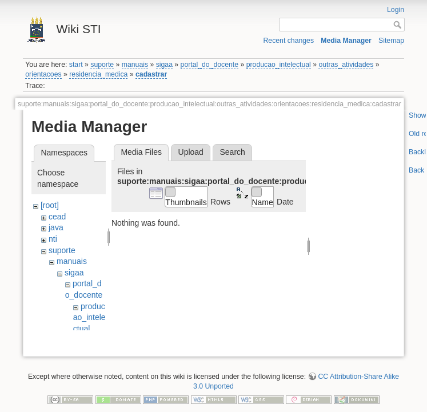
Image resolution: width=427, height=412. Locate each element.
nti (53, 238)
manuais (135, 65)
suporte (102, 65)
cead (57, 216)
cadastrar (151, 74)
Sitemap (391, 41)
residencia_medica (98, 74)
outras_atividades (345, 65)
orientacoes (43, 74)
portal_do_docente (210, 65)
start (76, 65)
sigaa (164, 65)
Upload (190, 152)
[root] (50, 205)
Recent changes (289, 41)
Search (232, 152)
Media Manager (346, 41)
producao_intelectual (278, 65)
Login (395, 10)
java (56, 227)
